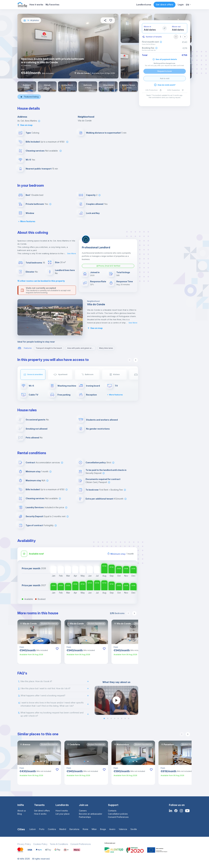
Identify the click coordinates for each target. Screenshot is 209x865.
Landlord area (143, 4)
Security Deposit (34, 516)
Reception (91, 394)
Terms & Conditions (59, 844)
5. (19, 712)
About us (21, 810)
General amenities (35, 374)
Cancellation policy (96, 462)
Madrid (62, 829)
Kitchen (116, 374)
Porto (41, 829)
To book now (92, 489)
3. (19, 695)
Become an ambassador (90, 814)
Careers (83, 810)
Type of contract (34, 525)
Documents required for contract (103, 479)
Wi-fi (28, 159)
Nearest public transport (39, 168)
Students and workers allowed (102, 420)
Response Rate (98, 281)
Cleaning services (35, 150)
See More (71, 253)
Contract (30, 462)
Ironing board (93, 385)
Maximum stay (33, 480)
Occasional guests (35, 419)
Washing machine (66, 385)
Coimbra (52, 829)
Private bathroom (35, 204)
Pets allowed (32, 437)
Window (30, 213)
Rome (85, 829)
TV (116, 385)
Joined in (95, 272)
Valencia (123, 829)
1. (19, 681)
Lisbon (32, 829)
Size (57, 262)
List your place (63, 814)
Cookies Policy (40, 844)
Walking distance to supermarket (103, 132)
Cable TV (33, 394)
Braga (103, 829)
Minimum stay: (118, 554)
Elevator (30, 272)
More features (26, 221)
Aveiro (112, 829)
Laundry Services (35, 507)
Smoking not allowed (36, 429)
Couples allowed (94, 204)
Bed (28, 195)
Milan (94, 829)
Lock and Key (93, 213)
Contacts (112, 810)
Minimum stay (33, 471)
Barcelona (74, 829)
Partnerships (85, 817)
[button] (35, 640)
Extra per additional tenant (99, 498)
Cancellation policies (118, 814)
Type (28, 132)
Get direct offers (164, 4)
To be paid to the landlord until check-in (106, 470)
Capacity (91, 195)
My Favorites (52, 4)
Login (181, 4)
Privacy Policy (24, 844)
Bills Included (33, 141)
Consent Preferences (118, 817)
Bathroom (89, 374)
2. (19, 688)
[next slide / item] (136, 700)
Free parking (63, 394)
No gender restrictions (98, 429)
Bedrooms (117, 613)
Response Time (124, 281)
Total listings (123, 272)
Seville (133, 829)
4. (19, 702)
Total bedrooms (34, 262)
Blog (19, 814)
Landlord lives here (65, 270)
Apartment (62, 374)
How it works (36, 4)
